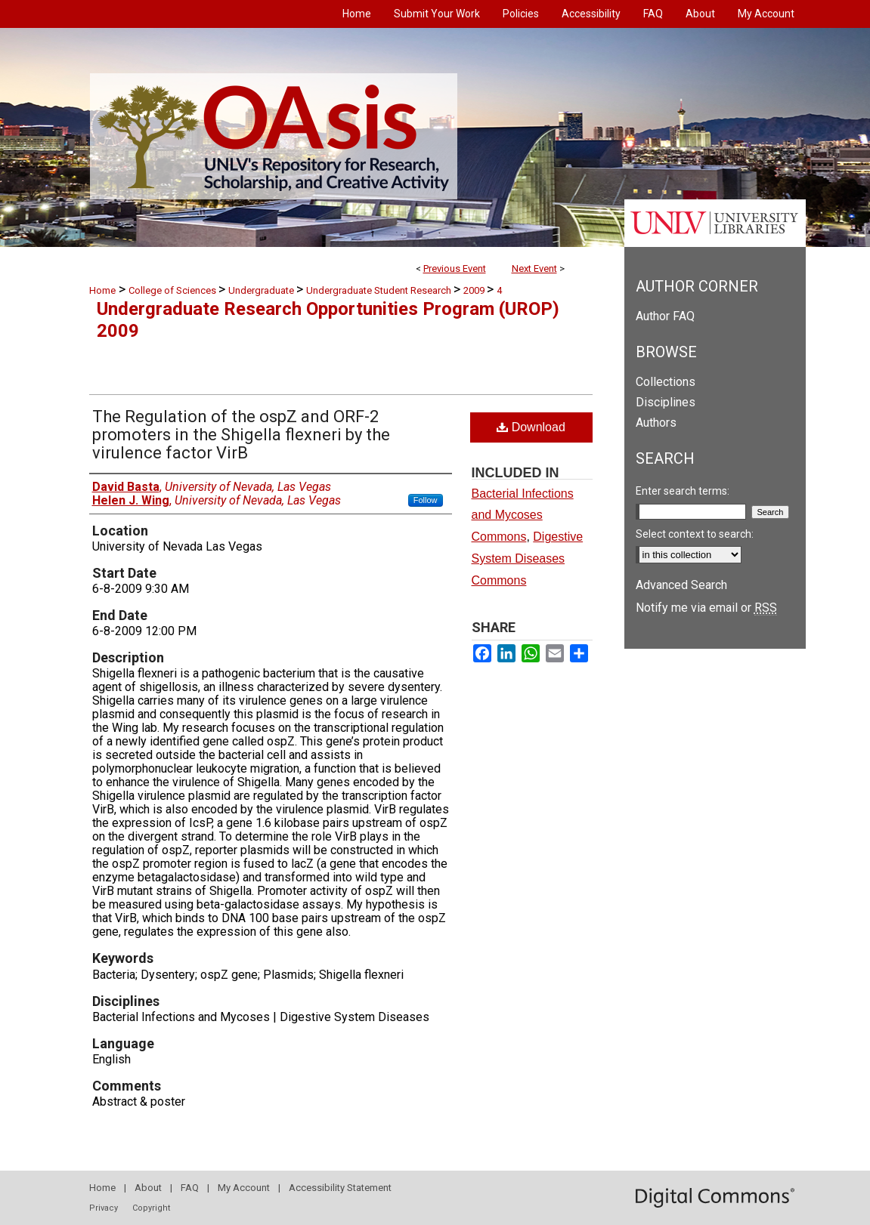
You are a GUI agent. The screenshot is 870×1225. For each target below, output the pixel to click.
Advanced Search (681, 585)
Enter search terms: (682, 491)
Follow (425, 500)
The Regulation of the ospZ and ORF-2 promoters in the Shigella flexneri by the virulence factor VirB (241, 434)
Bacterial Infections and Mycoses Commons (523, 515)
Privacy (103, 1208)
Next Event (534, 268)
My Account (244, 1187)
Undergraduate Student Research (380, 290)
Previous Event (454, 268)
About (148, 1187)
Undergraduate (262, 290)
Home (102, 290)
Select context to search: (695, 534)
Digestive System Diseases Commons (528, 558)
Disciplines (665, 402)
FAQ (190, 1187)
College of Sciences (173, 290)
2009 (475, 290)
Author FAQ (665, 316)
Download (531, 427)
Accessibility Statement (340, 1187)
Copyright (151, 1208)
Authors (656, 422)
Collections (665, 382)
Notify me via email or (706, 607)
